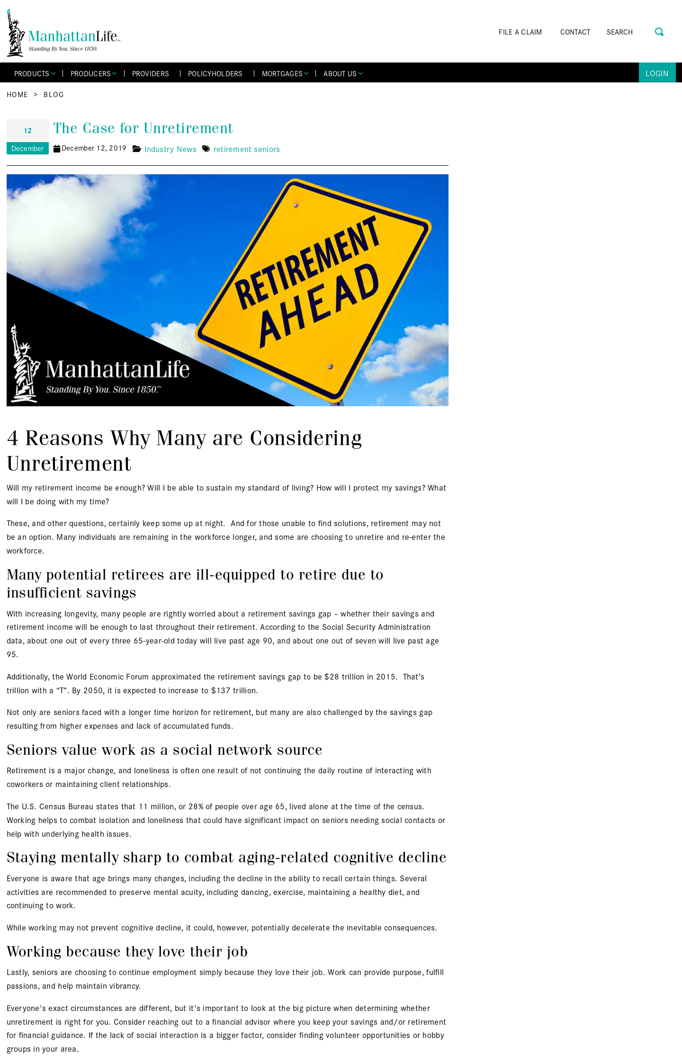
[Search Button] (660, 30)
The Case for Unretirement (143, 128)
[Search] (633, 31)
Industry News (170, 148)
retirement (233, 148)
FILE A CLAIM (520, 31)
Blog (54, 94)
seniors (267, 148)
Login (657, 72)
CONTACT (575, 31)
